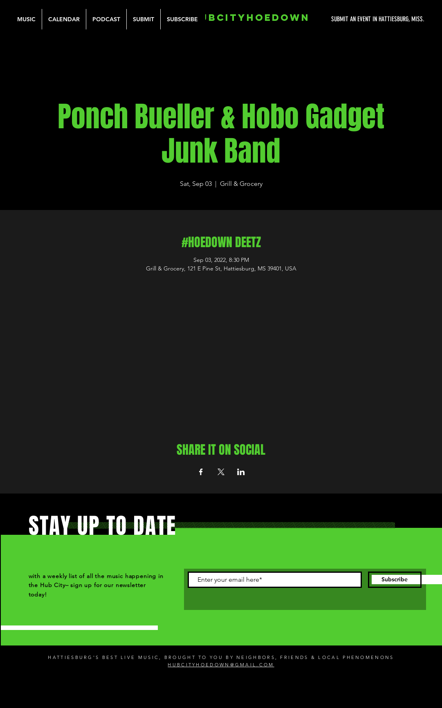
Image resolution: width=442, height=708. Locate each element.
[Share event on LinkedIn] (241, 472)
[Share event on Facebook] (201, 472)
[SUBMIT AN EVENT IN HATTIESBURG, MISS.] (347, 19)
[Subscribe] (395, 580)
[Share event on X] (221, 472)
